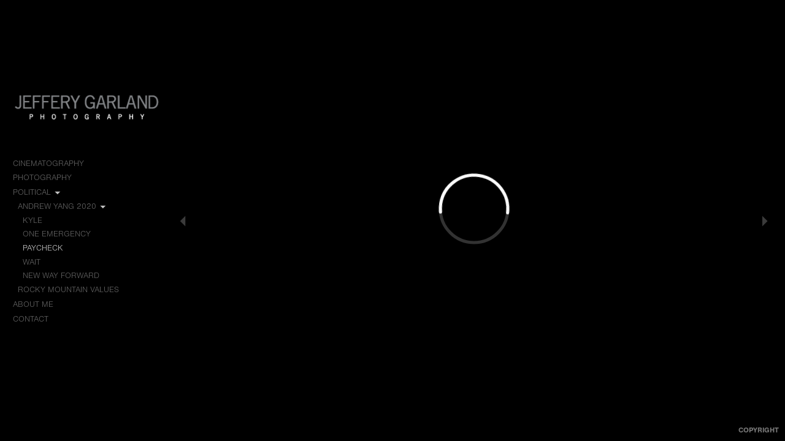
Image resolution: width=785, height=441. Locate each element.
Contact (30, 318)
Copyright (758, 430)
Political (37, 192)
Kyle (32, 220)
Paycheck (43, 247)
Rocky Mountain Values (74, 290)
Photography (48, 178)
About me (33, 304)
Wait (31, 261)
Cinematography (54, 163)
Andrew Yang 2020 (62, 206)
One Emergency (57, 233)
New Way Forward (61, 275)
